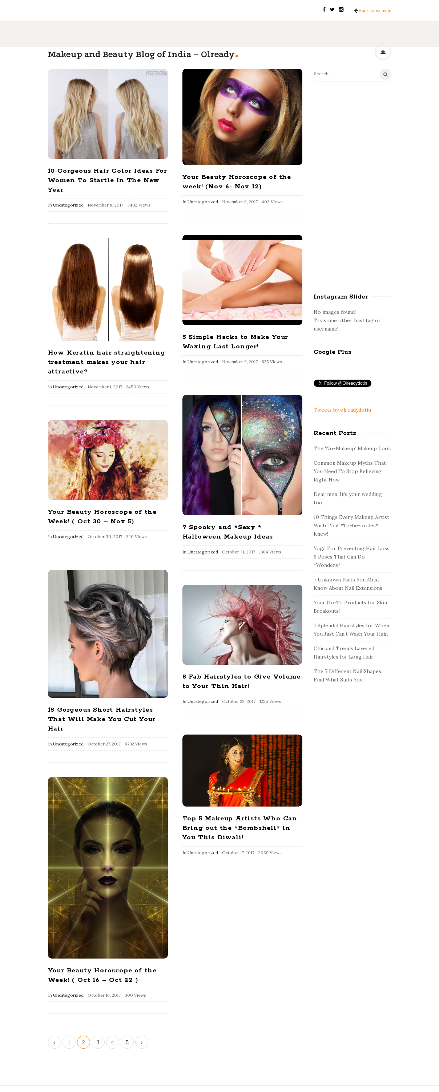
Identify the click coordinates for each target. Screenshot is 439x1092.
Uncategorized (68, 205)
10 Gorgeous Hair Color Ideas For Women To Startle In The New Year (108, 180)
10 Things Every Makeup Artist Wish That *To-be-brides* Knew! (351, 525)
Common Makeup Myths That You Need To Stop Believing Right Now (350, 471)
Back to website (374, 10)
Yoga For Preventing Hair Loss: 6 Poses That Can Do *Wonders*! (352, 556)
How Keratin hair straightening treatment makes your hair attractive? (106, 362)
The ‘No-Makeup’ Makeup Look (352, 448)
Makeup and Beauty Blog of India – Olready (141, 54)
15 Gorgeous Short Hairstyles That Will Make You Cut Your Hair (102, 719)
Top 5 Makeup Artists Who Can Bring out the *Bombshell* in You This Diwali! (239, 828)
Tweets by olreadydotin (342, 410)
